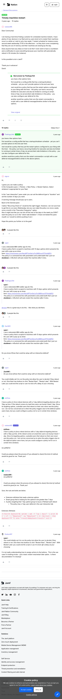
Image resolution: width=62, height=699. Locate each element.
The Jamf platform (7, 638)
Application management (10, 648)
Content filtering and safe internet (13, 672)
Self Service (5, 658)
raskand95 (8, 27)
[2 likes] (10, 230)
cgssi (6, 243)
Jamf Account (6, 628)
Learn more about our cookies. (41, 685)
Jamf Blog (4, 615)
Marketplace (5, 618)
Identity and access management (13, 662)
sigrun (7, 176)
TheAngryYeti (9, 134)
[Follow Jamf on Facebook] (19, 595)
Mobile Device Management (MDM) (13, 645)
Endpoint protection (8, 665)
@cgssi (4, 308)
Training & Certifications (9, 608)
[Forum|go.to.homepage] (12, 4)
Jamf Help (5, 605)
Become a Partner (7, 621)
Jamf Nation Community (9, 611)
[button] (4, 5)
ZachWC (8, 326)
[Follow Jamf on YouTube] (11, 594)
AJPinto (7, 398)
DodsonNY (8, 534)
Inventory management (9, 652)
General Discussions (10, 10)
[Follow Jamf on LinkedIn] (6, 595)
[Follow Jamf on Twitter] (2, 594)
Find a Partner (6, 625)
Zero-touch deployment (9, 642)
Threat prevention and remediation (13, 669)
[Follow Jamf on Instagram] (15, 595)
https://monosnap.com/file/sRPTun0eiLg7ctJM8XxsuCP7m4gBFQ (28, 253)
